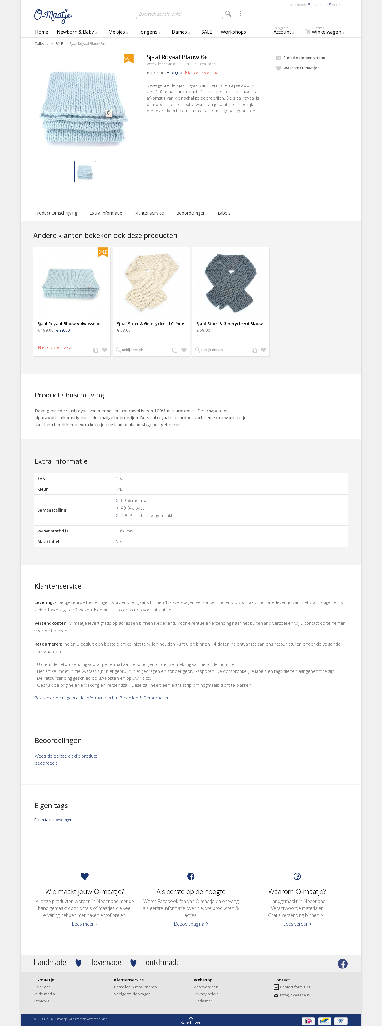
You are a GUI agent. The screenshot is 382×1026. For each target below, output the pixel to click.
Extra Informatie (106, 213)
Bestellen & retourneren (135, 987)
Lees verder (295, 924)
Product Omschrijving (55, 213)
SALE (206, 32)
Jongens (148, 32)
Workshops (233, 32)
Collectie (41, 43)
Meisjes (116, 32)
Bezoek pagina (189, 924)
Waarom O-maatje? (301, 67)
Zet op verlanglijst (104, 350)
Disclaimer (203, 1000)
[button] (85, 172)
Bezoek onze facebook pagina (343, 964)
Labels (224, 213)
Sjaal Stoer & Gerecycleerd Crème (150, 323)
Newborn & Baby (75, 32)
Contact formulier (295, 987)
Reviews (41, 1000)
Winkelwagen (326, 31)
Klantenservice (149, 213)
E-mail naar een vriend (304, 57)
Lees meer (83, 924)
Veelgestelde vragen (132, 993)
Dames (179, 32)
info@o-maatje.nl (295, 995)
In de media (44, 993)
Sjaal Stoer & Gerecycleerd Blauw (229, 323)
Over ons (42, 987)
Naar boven (191, 1022)
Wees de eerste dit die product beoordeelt (182, 63)
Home (41, 32)
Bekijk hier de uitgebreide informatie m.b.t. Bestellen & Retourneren (102, 698)
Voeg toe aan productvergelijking (96, 350)
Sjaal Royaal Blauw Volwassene (68, 323)
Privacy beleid (206, 993)
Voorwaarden (206, 987)
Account (287, 31)
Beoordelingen (190, 213)
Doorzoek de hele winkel (160, 14)
